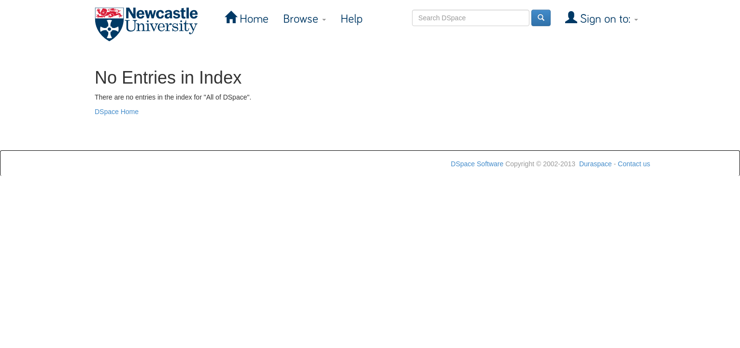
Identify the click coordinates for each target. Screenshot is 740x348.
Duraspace (595, 164)
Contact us (634, 164)
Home (253, 19)
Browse (304, 19)
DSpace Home (117, 112)
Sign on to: (607, 19)
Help (352, 19)
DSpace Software (477, 164)
